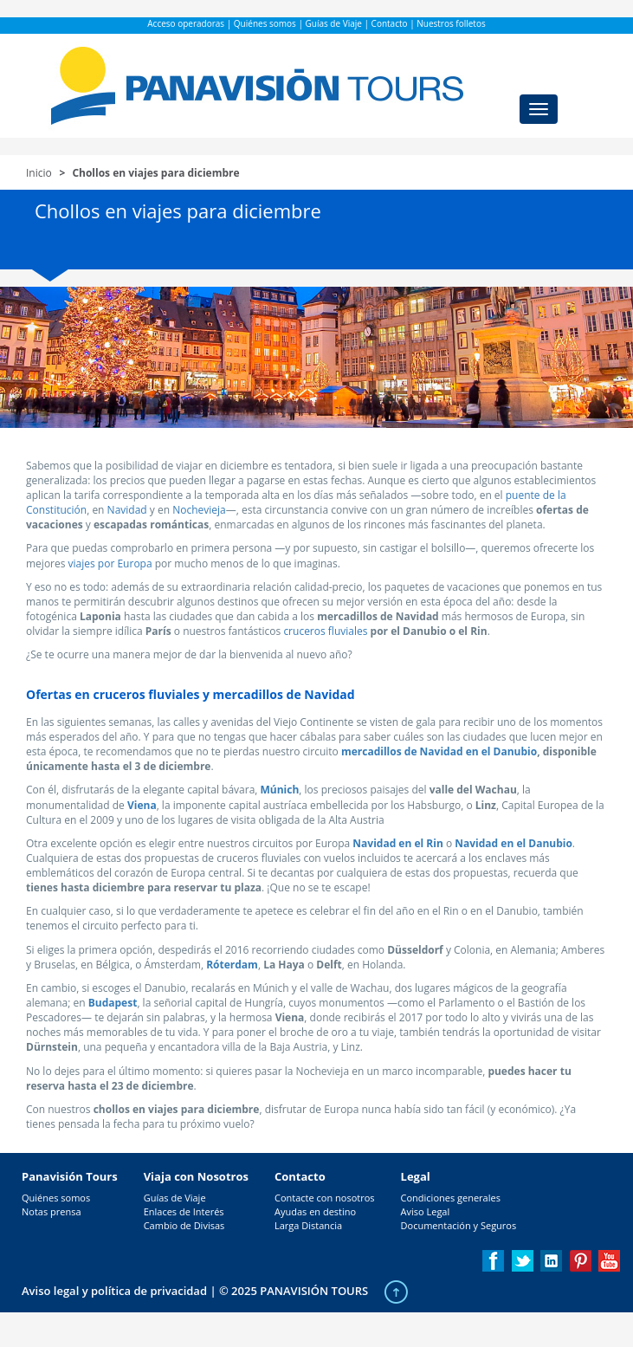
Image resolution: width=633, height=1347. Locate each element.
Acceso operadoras (185, 23)
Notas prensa (51, 1211)
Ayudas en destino (315, 1211)
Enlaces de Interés (184, 1211)
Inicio (39, 172)
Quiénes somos (265, 23)
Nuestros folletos (451, 23)
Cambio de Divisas (184, 1225)
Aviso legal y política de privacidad (114, 1290)
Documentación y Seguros (459, 1225)
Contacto (389, 23)
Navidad (127, 509)
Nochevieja (199, 509)
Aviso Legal (425, 1211)
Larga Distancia (308, 1225)
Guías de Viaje (334, 23)
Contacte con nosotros (325, 1197)
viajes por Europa (110, 563)
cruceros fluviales (325, 631)
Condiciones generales (451, 1197)
